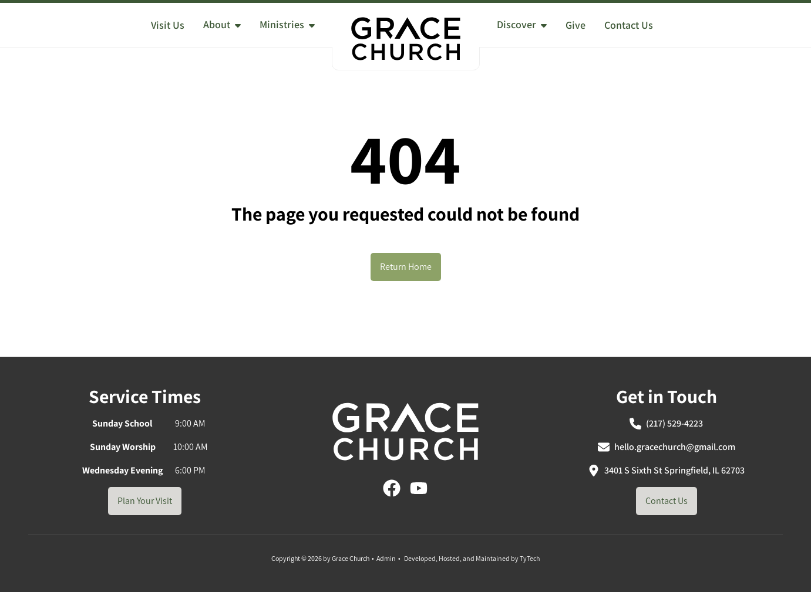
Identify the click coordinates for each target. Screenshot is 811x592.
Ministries (287, 24)
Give (575, 25)
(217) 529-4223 (666, 423)
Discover (522, 24)
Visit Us (167, 25)
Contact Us (628, 25)
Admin (386, 558)
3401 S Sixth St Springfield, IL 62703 (666, 470)
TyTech (530, 558)
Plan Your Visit (144, 501)
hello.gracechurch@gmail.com (666, 447)
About (222, 24)
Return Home (406, 267)
